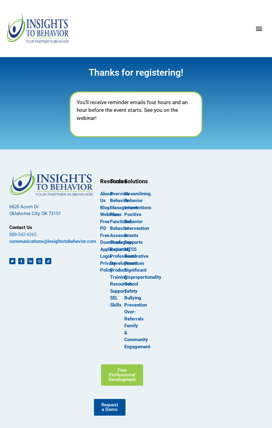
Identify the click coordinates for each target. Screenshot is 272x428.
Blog (105, 207)
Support (118, 291)
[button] (259, 28)
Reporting (120, 249)
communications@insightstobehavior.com (52, 241)
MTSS (130, 249)
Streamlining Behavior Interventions (137, 200)
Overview (120, 194)
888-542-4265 (22, 234)
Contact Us (20, 227)
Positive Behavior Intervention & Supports (136, 228)
